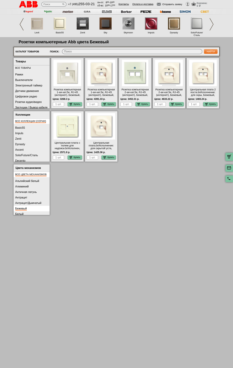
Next (211, 24)
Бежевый (21, 208)
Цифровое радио (26, 96)
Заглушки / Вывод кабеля (31, 107)
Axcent (19, 149)
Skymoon (128, 32)
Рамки (19, 74)
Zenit (82, 32)
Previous (22, 24)
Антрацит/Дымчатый (28, 203)
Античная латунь (26, 192)
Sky (105, 32)
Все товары (23, 67)
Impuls (151, 32)
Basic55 (60, 32)
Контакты (123, 4)
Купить (75, 104)
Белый (19, 214)
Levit (37, 32)
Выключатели (24, 80)
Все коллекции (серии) (30, 121)
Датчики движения (27, 91)
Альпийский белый (27, 181)
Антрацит (21, 197)
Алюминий (22, 186)
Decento (20, 160)
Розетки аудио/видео (28, 102)
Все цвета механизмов (31, 174)
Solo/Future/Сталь (197, 33)
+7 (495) (81, 4)
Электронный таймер (28, 85)
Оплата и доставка (142, 4)
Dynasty (174, 32)
